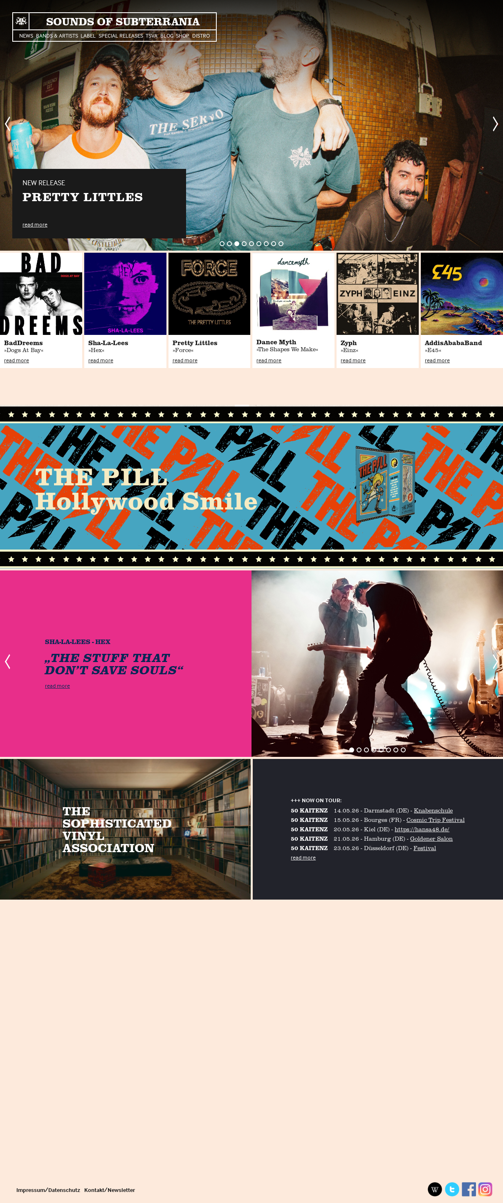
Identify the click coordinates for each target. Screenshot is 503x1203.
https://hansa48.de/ (422, 829)
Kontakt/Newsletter (109, 1189)
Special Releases (121, 35)
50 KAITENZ (309, 810)
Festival (424, 848)
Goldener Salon (431, 838)
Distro (201, 35)
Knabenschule (433, 810)
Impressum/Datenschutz (48, 1189)
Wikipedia (435, 1189)
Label (88, 35)
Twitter (452, 1189)
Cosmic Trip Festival (435, 820)
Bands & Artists (57, 35)
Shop (182, 35)
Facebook (468, 1189)
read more (34, 224)
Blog (166, 35)
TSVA (151, 35)
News (26, 35)
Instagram (485, 1189)
